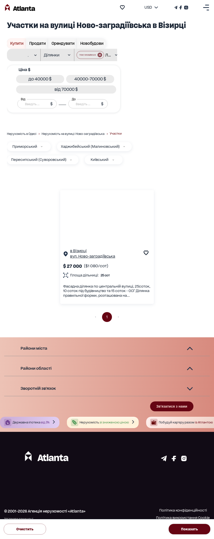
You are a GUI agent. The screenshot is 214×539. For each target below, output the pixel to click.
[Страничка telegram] (164, 459)
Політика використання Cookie (183, 518)
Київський (99, 160)
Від (23, 99)
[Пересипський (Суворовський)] (70, 159)
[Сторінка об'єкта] (65, 254)
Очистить (25, 529)
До (74, 99)
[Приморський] (41, 146)
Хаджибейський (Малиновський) (90, 146)
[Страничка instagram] (184, 459)
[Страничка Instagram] (185, 7)
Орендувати (62, 43)
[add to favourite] (122, 7)
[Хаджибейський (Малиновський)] (124, 146)
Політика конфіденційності (183, 510)
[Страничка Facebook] (180, 7)
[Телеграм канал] (176, 7)
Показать (189, 529)
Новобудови (91, 43)
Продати (37, 43)
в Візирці (78, 251)
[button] (40, 79)
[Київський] (113, 159)
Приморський (24, 146)
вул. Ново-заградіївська (92, 256)
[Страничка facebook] (174, 459)
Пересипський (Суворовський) (38, 160)
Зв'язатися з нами (171, 406)
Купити (16, 43)
